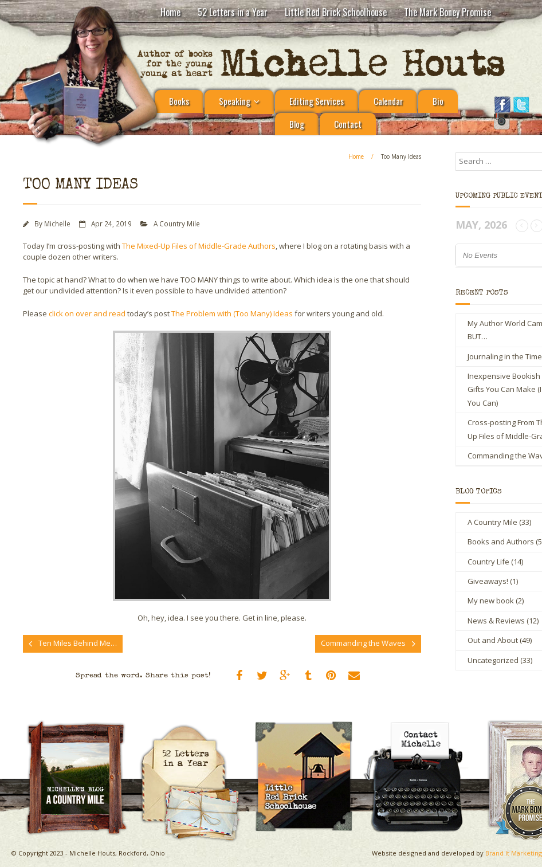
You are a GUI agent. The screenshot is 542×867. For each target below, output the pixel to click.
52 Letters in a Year (233, 12)
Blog (296, 123)
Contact (348, 123)
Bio (438, 101)
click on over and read (87, 313)
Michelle (57, 223)
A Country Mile (177, 223)
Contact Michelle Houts (421, 724)
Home (170, 12)
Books (179, 101)
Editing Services (316, 101)
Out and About (493, 640)
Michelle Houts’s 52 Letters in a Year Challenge (195, 729)
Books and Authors (501, 541)
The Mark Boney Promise (447, 12)
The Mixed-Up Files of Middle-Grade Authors (199, 246)
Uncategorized (493, 660)
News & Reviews (496, 620)
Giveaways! (488, 581)
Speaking (234, 101)
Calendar (388, 101)
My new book (491, 600)
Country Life (488, 561)
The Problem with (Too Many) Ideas (232, 313)
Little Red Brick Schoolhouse (336, 12)
